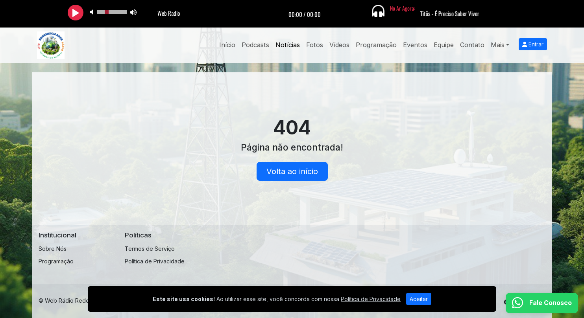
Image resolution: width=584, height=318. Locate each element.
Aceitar (419, 299)
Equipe (444, 45)
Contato (472, 45)
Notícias (287, 45)
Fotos (314, 45)
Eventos (415, 45)
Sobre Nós (53, 248)
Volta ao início (292, 171)
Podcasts (255, 45)
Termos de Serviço (150, 248)
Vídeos (339, 45)
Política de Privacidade (155, 261)
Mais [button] (498, 45)
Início (227, 45)
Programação (376, 45)
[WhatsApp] (542, 303)
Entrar (532, 44)
